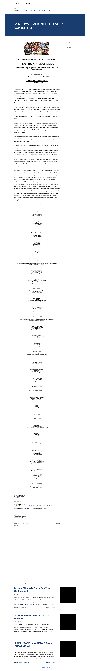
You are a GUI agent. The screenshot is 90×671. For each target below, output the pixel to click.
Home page (16, 10)
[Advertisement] (35, 567)
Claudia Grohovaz (22, 4)
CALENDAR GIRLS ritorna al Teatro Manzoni (33, 617)
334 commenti (22, 607)
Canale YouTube (41, 10)
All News (24, 10)
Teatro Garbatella (70, 49)
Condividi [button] (69, 42)
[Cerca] (71, 4)
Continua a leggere (50, 607)
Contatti (50, 10)
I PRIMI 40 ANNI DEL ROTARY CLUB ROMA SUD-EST (33, 644)
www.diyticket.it (30, 505)
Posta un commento (24, 635)
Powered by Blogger (45, 667)
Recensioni (32, 10)
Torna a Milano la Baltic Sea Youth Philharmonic (33, 590)
